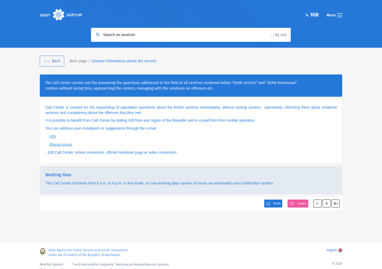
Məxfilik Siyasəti (51, 264)
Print (277, 203)
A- (317, 203)
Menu (334, 15)
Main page (78, 61)
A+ (336, 203)
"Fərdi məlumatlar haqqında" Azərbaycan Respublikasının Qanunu (120, 264)
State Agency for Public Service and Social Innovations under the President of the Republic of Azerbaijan (88, 252)
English (332, 250)
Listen (302, 203)
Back (56, 61)
